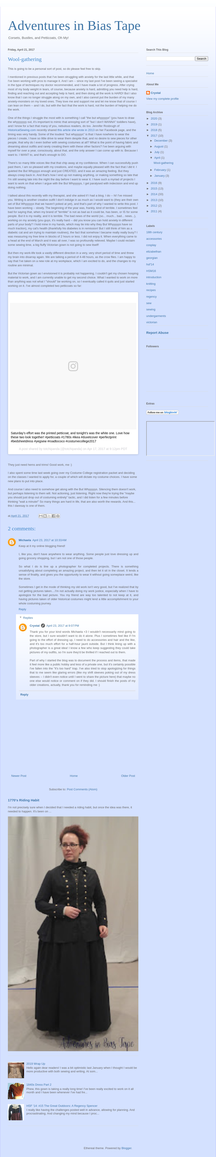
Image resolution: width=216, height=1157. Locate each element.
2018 (154, 130)
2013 (154, 200)
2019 (154, 124)
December (161, 140)
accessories (154, 238)
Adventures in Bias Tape (74, 25)
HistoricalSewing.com (22, 130)
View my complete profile (162, 98)
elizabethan (153, 251)
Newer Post (18, 775)
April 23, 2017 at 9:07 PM (62, 625)
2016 (154, 183)
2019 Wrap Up (35, 1063)
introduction (153, 277)
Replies (28, 617)
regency (151, 296)
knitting (150, 283)
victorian (151, 322)
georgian (152, 258)
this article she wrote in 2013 (75, 130)
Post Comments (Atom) (82, 789)
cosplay (151, 245)
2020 (154, 118)
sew (148, 303)
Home (74, 775)
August (159, 146)
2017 (154, 135)
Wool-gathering (163, 163)
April (157, 157)
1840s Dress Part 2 (38, 1084)
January (160, 175)
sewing (150, 309)
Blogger (126, 1148)
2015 (154, 188)
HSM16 (151, 271)
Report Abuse (157, 332)
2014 (154, 194)
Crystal (35, 625)
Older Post (128, 775)
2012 (154, 205)
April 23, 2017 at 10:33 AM (49, 540)
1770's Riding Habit (23, 800)
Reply (22, 609)
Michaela (25, 540)
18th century (154, 232)
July (157, 152)
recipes (151, 290)
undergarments (156, 316)
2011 (154, 211)
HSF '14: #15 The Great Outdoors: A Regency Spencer (61, 1105)
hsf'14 (150, 264)
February (160, 170)
